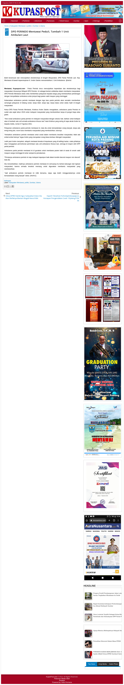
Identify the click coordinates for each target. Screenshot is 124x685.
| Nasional (8, 21)
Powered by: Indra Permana (62, 682)
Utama (38, 183)
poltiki (27, 183)
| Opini (80, 21)
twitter (109, 3)
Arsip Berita (102, 664)
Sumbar (32, 183)
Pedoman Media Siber (62, 679)
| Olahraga (90, 21)
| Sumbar (71, 21)
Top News (91, 664)
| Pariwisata (45, 21)
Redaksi (62, 680)
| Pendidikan (103, 21)
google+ (116, 3)
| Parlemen (20, 21)
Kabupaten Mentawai (16, 183)
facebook (113, 3)
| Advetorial (33, 21)
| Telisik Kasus (58, 21)
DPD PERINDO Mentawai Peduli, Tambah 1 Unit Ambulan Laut (40, 33)
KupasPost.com (51, 677)
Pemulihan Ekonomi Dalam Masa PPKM (107, 641)
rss (120, 3)
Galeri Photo (113, 664)
